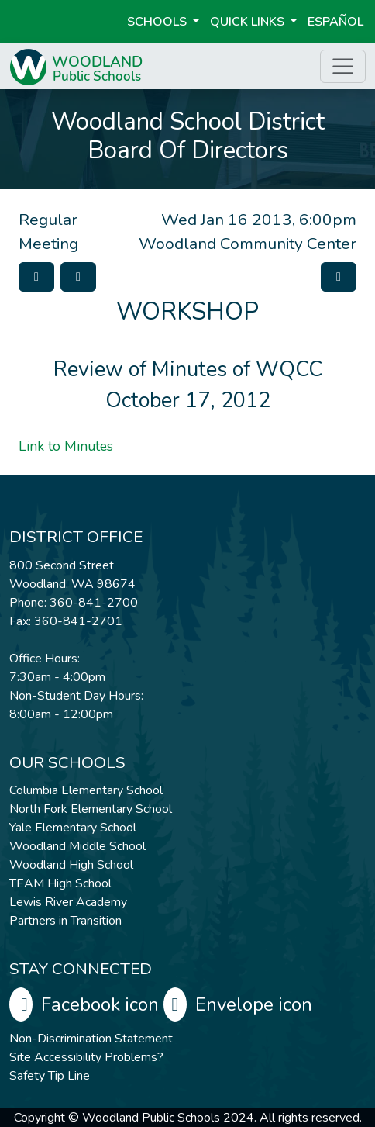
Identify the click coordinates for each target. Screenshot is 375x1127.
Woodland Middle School (77, 846)
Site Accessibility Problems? (86, 1057)
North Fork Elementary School (90, 809)
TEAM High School (60, 883)
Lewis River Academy (68, 902)
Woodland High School (71, 864)
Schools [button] (158, 21)
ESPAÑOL (335, 21)
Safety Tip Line (49, 1075)
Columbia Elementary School (86, 790)
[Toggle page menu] (343, 66)
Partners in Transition (65, 920)
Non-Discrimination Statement (91, 1038)
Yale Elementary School (72, 827)
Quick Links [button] (248, 21)
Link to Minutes (66, 446)
